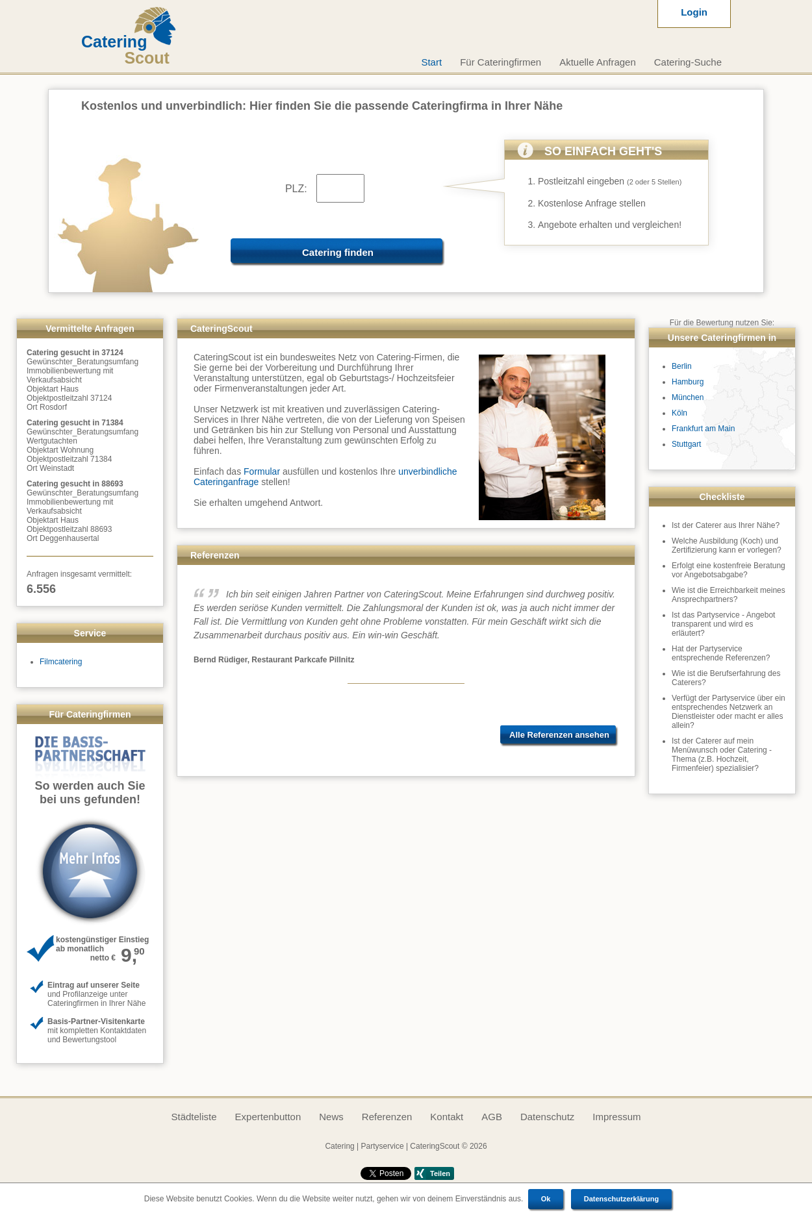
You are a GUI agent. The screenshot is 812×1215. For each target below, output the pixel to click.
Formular (262, 471)
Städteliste (193, 1116)
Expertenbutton (268, 1116)
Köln (679, 413)
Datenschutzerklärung (621, 1199)
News (331, 1116)
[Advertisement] (406, 884)
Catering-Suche (688, 62)
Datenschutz (547, 1116)
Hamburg (688, 381)
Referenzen (387, 1116)
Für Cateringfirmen (500, 62)
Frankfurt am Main (703, 428)
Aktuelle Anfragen (597, 62)
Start (431, 62)
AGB (491, 1116)
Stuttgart (686, 444)
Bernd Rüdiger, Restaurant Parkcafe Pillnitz (274, 659)
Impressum (616, 1116)
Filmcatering (61, 661)
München (688, 397)
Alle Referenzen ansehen (559, 735)
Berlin (682, 366)
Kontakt (446, 1116)
